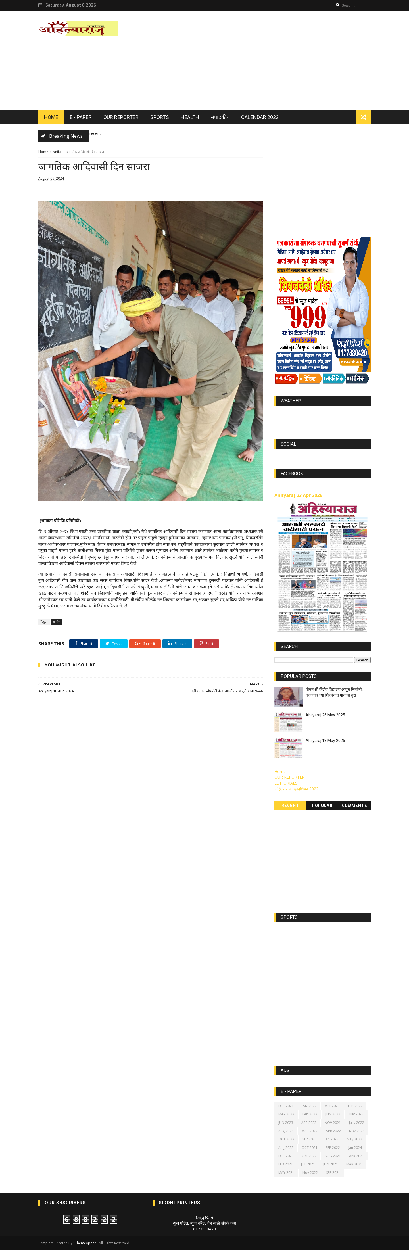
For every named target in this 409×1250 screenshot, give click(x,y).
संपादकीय (220, 117)
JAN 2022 (309, 1105)
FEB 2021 (285, 1164)
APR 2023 (308, 1122)
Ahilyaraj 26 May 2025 (325, 715)
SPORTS (159, 117)
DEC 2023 (286, 1155)
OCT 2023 (286, 1139)
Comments (354, 805)
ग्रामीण (57, 151)
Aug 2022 (285, 1147)
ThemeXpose (85, 1243)
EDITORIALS (285, 783)
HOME (51, 117)
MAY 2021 (286, 1172)
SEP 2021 (333, 1172)
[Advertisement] (267, 60)
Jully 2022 (356, 1122)
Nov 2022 (310, 1172)
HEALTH (190, 117)
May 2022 (354, 1139)
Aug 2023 (285, 1130)
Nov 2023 (356, 1130)
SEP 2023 (309, 1139)
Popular (322, 805)
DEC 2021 (286, 1105)
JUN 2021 (330, 1164)
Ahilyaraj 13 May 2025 (325, 740)
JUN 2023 (285, 1122)
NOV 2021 (333, 1122)
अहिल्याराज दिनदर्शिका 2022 (296, 788)
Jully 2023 (356, 1114)
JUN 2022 (332, 1114)
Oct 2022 (309, 1155)
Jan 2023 (332, 1139)
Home (43, 151)
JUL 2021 (308, 1164)
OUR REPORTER (121, 117)
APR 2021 (356, 1155)
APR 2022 (333, 1130)
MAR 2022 (310, 1130)
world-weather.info (322, 414)
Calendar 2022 (260, 117)
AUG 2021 (333, 1155)
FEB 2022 (355, 1105)
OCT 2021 (310, 1147)
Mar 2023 (332, 1105)
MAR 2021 (354, 1164)
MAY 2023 (286, 1114)
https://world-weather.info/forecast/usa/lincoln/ (322, 419)
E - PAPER (81, 117)
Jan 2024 (355, 1147)
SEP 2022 (333, 1147)
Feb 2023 (309, 1114)
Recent (290, 805)
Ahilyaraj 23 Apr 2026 (298, 495)
